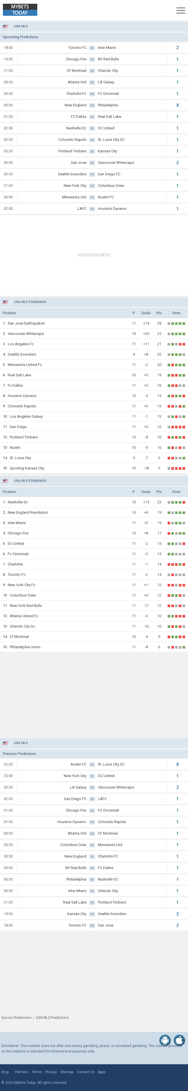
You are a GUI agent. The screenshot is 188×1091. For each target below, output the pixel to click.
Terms (37, 1072)
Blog (5, 1072)
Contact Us (85, 1072)
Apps (102, 1072)
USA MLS (21, 26)
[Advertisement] (94, 255)
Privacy (51, 1072)
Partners (21, 1072)
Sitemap (66, 1072)
